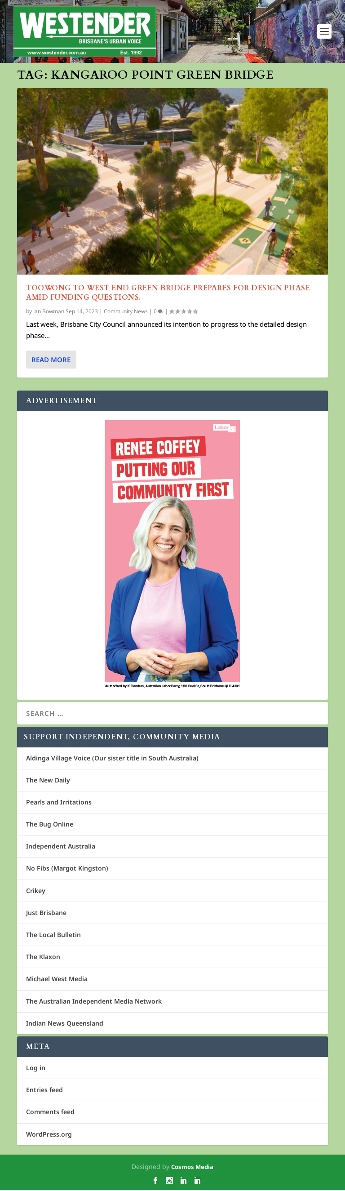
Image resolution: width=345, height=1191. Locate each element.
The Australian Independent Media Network (94, 1001)
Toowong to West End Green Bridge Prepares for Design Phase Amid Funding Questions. (168, 293)
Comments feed (50, 1112)
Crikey (35, 891)
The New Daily (48, 780)
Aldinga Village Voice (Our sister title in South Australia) (112, 758)
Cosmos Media (192, 1167)
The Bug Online (49, 825)
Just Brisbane (46, 913)
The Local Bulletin (53, 935)
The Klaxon (43, 957)
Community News (126, 312)
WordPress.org (49, 1134)
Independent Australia (60, 847)
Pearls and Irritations (59, 803)
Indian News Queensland (64, 1023)
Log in (35, 1068)
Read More (51, 360)
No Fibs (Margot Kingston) (67, 869)
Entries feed (44, 1090)
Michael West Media (57, 979)
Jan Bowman (48, 312)
